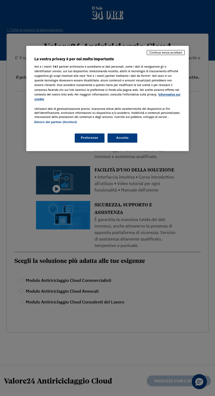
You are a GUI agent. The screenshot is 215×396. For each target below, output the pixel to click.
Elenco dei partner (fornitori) (55, 122)
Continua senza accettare (165, 52)
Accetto (122, 137)
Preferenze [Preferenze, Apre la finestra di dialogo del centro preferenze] (89, 137)
